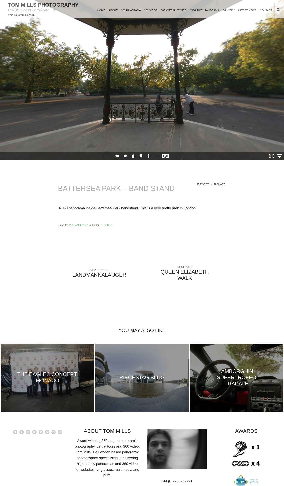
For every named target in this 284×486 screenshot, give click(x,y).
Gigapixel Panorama (204, 10)
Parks (108, 225)
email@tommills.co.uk (21, 15)
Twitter (15, 432)
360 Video (150, 10)
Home (101, 10)
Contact (266, 10)
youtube (47, 432)
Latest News (247, 10)
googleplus (34, 432)
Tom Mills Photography (43, 5)
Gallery (229, 10)
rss (60, 432)
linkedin (28, 432)
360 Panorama (131, 10)
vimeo (41, 432)
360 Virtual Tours (173, 10)
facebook (21, 432)
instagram (53, 432)
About (113, 10)
